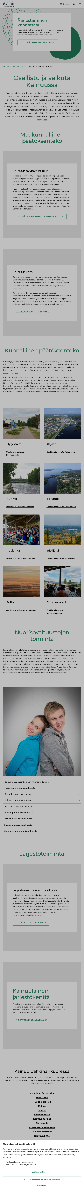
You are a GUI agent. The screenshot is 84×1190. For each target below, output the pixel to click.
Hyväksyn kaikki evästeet (42, 1172)
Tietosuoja (42, 1124)
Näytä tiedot (42, 1185)
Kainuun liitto (42, 1137)
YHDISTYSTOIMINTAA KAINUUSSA (31, 1021)
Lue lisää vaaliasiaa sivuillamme (38, 42)
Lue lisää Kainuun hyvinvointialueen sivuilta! (40, 216)
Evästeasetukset (42, 1133)
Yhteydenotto (42, 1116)
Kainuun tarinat (42, 1120)
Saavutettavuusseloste (42, 1128)
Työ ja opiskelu (42, 1103)
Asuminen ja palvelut (42, 1094)
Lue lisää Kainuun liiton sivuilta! (33, 312)
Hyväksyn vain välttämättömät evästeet (42, 1179)
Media (42, 1111)
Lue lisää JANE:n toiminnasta (31, 924)
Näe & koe (42, 1099)
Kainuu (42, 1107)
